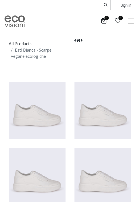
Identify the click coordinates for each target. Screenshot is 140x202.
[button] (106, 5)
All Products (20, 43)
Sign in (126, 5)
